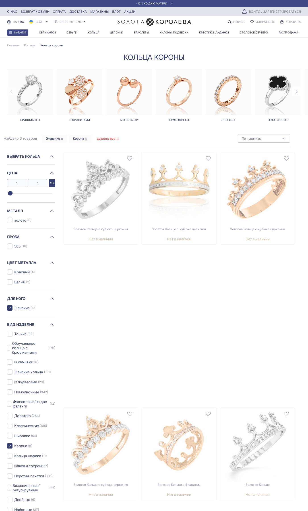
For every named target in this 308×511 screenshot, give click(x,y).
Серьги (71, 32)
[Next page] (296, 91)
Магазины (99, 11)
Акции (130, 11)
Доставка (78, 11)
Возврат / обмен (35, 11)
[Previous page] (11, 91)
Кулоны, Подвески (174, 32)
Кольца (93, 32)
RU (22, 22)
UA (14, 22)
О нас (12, 11)
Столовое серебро (254, 32)
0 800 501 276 (70, 21)
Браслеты (141, 32)
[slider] (10, 193)
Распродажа (288, 32)
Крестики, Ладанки (214, 32)
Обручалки (47, 32)
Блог (116, 11)
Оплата (59, 11)
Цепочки (116, 32)
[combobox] (264, 139)
